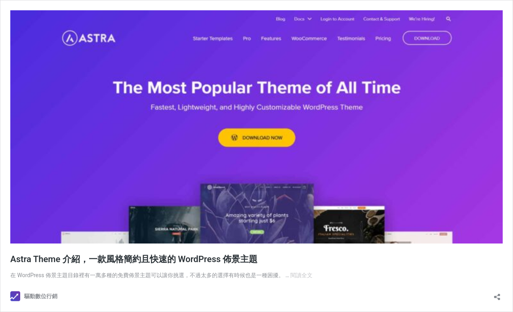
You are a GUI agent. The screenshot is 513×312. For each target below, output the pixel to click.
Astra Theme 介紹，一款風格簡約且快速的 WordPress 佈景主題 (133, 259)
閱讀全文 (301, 275)
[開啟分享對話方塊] (497, 294)
